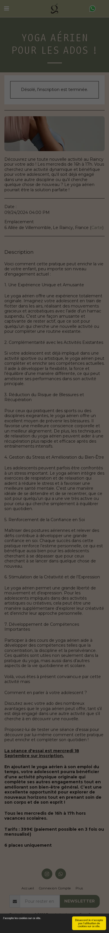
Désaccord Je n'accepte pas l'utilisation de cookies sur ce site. (89, 923)
